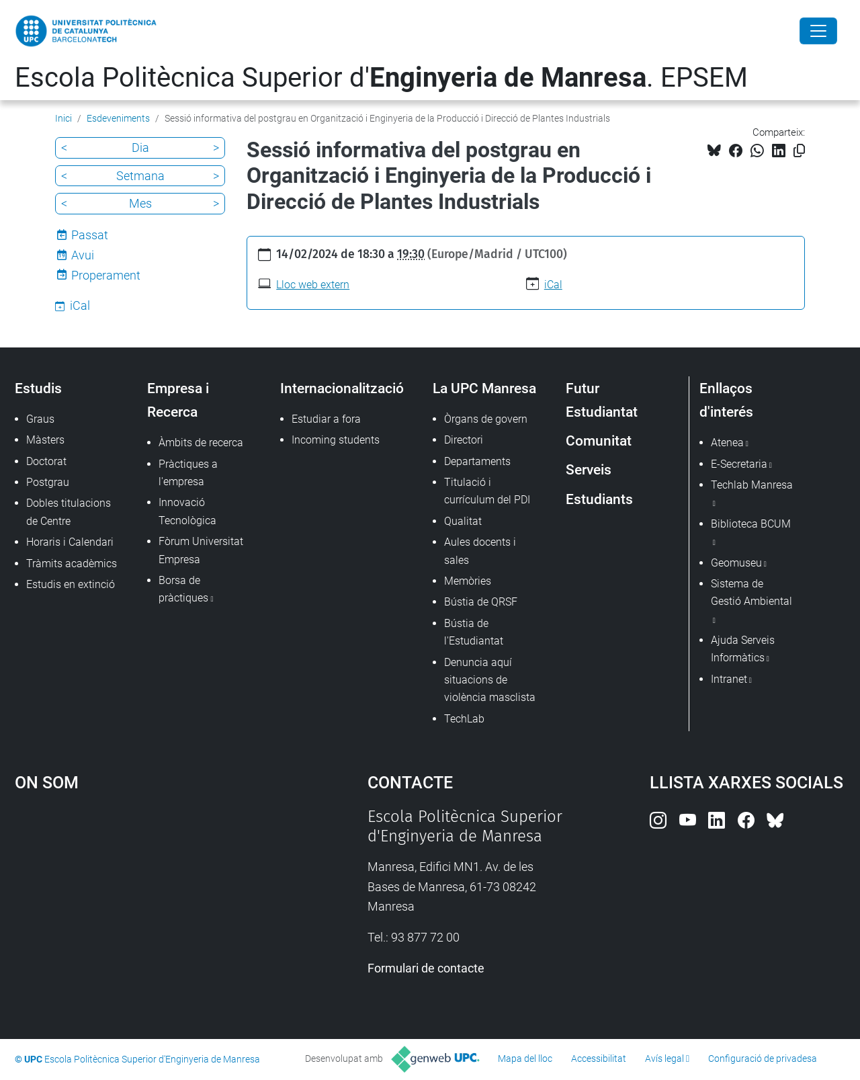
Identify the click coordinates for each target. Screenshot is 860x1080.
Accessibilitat (598, 1058)
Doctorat (46, 461)
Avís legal (664, 1058)
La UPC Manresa (484, 388)
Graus (40, 419)
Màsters (45, 439)
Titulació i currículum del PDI (487, 491)
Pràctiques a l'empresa (188, 473)
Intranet (729, 679)
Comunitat (599, 440)
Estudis (38, 388)
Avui (82, 255)
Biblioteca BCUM (751, 523)
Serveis (588, 469)
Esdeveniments (118, 118)
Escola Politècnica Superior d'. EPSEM (381, 77)
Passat (89, 235)
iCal (553, 284)
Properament (105, 275)
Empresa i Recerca (178, 400)
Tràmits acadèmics (71, 563)
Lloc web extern (312, 284)
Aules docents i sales (480, 551)
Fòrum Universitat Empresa (201, 550)
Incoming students (336, 439)
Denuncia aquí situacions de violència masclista (489, 680)
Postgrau (47, 482)
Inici (63, 118)
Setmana (140, 176)
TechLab (464, 718)
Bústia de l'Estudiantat (473, 632)
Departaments (477, 461)
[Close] (818, 30)
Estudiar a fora (326, 419)
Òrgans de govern (485, 419)
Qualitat (463, 521)
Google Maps (148, 908)
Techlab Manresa (752, 485)
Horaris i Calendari (70, 542)
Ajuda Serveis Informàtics (743, 649)
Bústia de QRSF (480, 601)
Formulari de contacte (426, 968)
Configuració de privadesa (762, 1058)
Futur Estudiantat (602, 400)
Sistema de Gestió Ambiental (751, 592)
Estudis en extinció (70, 584)
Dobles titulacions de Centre (68, 512)
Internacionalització (342, 388)
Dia (140, 147)
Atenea (727, 442)
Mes (140, 203)
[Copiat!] (799, 151)
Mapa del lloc (525, 1058)
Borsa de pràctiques (183, 589)
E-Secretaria (739, 464)
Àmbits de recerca (201, 442)
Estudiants (599, 499)
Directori (463, 439)
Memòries (467, 581)
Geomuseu (736, 562)
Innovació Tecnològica (187, 511)
